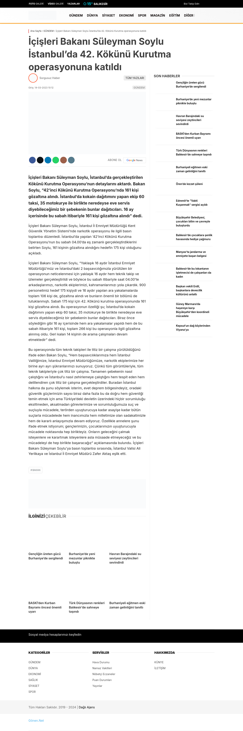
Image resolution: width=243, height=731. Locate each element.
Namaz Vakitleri (102, 668)
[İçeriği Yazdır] (71, 160)
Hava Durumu (101, 662)
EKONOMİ (126, 15)
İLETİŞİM (159, 668)
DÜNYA (92, 15)
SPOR (142, 15)
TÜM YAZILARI (134, 78)
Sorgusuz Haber (49, 78)
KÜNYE (158, 662)
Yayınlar (97, 685)
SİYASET (108, 15)
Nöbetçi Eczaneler (103, 674)
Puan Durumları (102, 680)
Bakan (36, 470)
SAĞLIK (33, 680)
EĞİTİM (174, 15)
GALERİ (36, 3)
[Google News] (134, 160)
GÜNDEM (76, 15)
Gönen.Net (36, 720)
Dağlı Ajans (87, 707)
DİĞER (188, 15)
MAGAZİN (157, 15)
